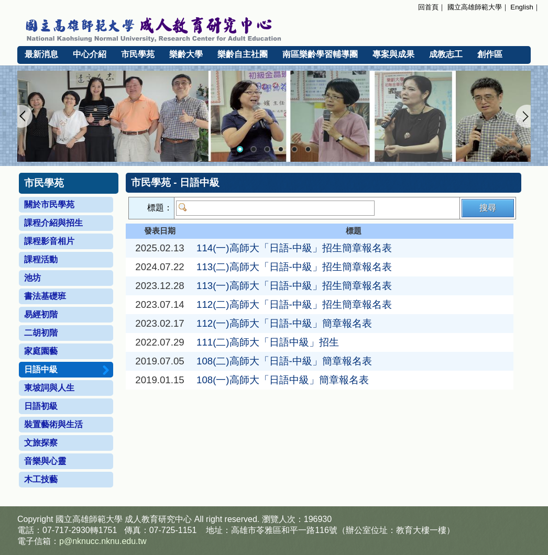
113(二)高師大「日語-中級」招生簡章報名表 (294, 266)
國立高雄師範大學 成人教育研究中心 (274, 27)
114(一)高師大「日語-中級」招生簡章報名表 (294, 247)
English (521, 7)
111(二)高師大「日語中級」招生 (267, 342)
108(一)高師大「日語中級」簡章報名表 (282, 379)
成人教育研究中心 (158, 519)
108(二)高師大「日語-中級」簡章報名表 (284, 361)
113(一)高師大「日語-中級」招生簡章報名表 (294, 285)
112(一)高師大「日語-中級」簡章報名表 (284, 323)
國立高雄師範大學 (474, 7)
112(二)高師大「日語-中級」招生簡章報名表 (294, 304)
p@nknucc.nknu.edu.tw (103, 541)
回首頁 (428, 7)
